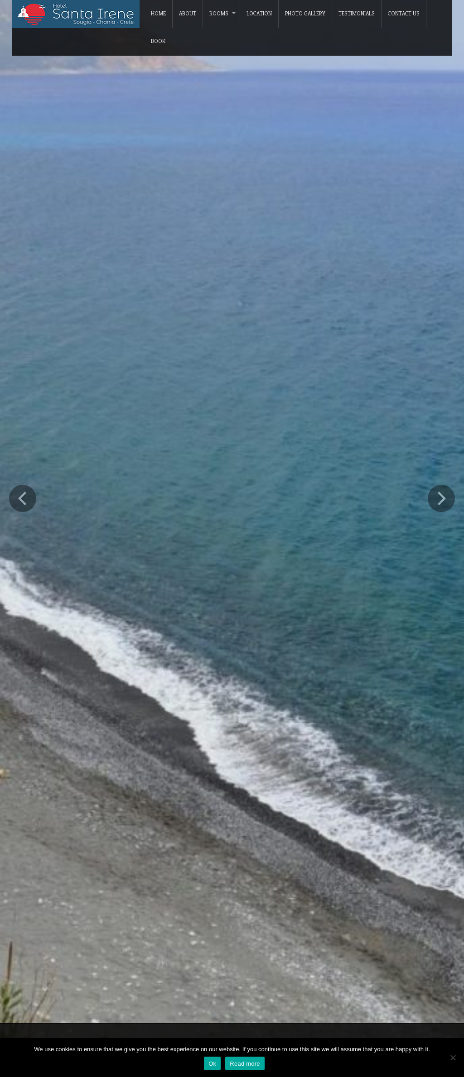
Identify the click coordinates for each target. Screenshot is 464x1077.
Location (259, 13)
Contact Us (404, 13)
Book (158, 41)
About (187, 13)
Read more (245, 1063)
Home (158, 13)
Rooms (218, 13)
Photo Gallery (305, 13)
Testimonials (356, 13)
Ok (212, 1063)
